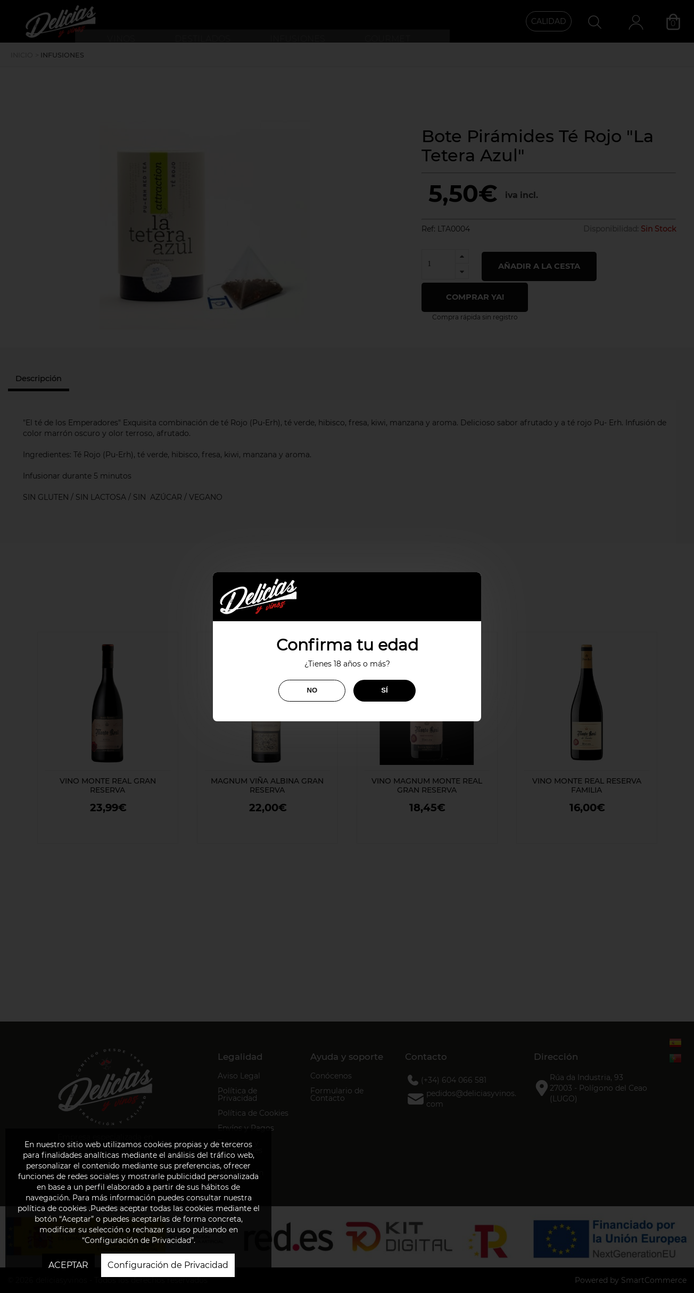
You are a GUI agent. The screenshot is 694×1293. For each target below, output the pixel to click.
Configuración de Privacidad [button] (168, 1265)
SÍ (384, 690)
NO (312, 690)
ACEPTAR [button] (68, 1265)
